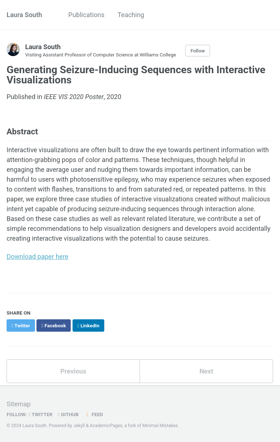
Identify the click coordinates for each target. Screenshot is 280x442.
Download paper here (38, 256)
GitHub (68, 414)
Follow (197, 51)
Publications (86, 15)
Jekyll (79, 425)
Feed (93, 414)
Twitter (40, 414)
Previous (73, 371)
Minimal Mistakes (160, 425)
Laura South (24, 15)
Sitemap (19, 404)
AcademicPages (106, 425)
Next (206, 371)
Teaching (130, 15)
